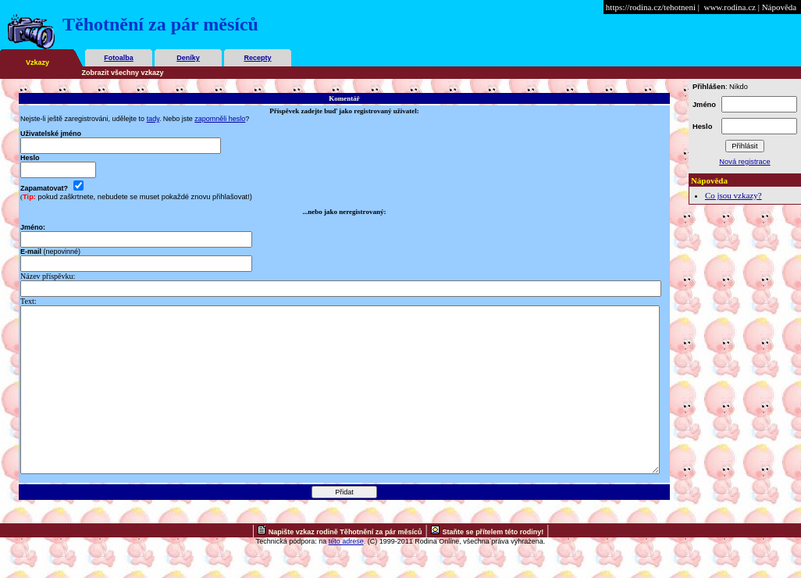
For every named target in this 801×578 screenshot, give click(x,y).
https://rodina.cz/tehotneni (651, 7)
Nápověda (779, 7)
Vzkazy (37, 62)
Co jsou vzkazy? (733, 195)
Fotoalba (119, 58)
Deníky (188, 58)
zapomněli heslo (219, 119)
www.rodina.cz (729, 7)
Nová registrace (744, 162)
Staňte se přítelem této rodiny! (493, 565)
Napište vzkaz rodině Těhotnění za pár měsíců (345, 565)
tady (153, 119)
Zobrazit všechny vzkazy (123, 73)
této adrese (346, 574)
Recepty (257, 58)
